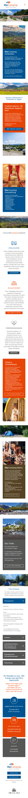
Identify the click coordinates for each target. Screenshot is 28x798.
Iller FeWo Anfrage (14, 565)
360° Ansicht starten (14, 129)
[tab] (14, 601)
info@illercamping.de (14, 731)
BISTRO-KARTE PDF (12, 495)
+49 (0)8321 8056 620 (14, 729)
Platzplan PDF (14, 272)
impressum (14, 773)
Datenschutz (14, 777)
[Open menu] (24, 4)
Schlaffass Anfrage (14, 394)
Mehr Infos (14, 352)
